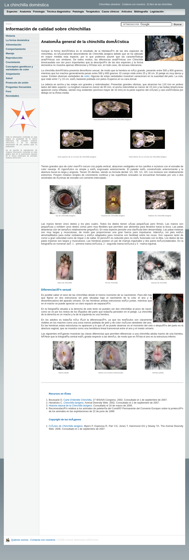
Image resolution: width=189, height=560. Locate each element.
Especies (12, 11)
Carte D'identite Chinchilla (78, 399)
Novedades (12, 95)
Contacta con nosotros (42, 539)
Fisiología (39, 11)
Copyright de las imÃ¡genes (65, 419)
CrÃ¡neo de (65, 426)
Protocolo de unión (17, 82)
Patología (78, 11)
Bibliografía (141, 11)
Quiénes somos (20, 539)
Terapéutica (93, 11)
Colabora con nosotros (133, 4)
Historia (10, 35)
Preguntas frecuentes (18, 87)
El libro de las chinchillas (159, 4)
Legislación (157, 11)
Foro (8, 91)
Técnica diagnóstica (58, 11)
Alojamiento (13, 73)
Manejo (10, 53)
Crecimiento (13, 62)
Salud (9, 78)
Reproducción (14, 57)
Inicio (8, 23)
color (86, 76)
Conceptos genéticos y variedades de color (19, 68)
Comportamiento (16, 49)
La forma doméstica (17, 40)
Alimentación (13, 44)
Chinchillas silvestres (109, 4)
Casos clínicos (110, 11)
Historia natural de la (70, 405)
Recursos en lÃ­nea (60, 393)
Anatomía (25, 11)
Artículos (126, 11)
